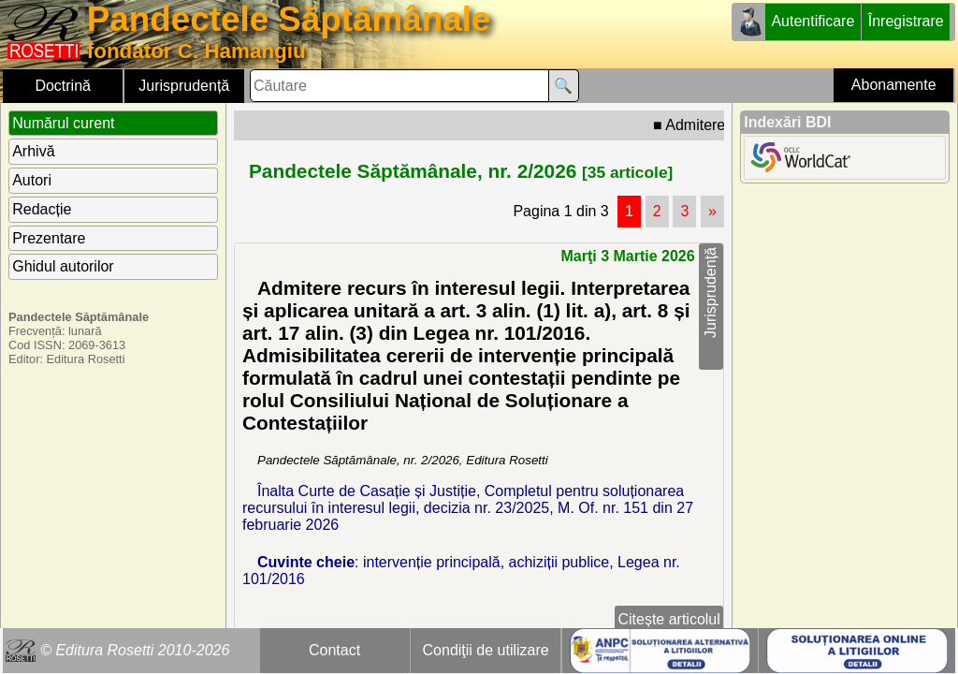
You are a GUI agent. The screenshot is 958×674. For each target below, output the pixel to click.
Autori (31, 180)
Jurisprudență (183, 86)
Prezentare (48, 238)
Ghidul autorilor (63, 266)
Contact (334, 650)
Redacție (41, 209)
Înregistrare (906, 21)
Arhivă (33, 151)
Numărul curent (63, 123)
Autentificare (812, 21)
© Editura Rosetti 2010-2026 (134, 650)
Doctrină (63, 86)
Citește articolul (668, 619)
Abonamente (893, 85)
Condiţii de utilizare (486, 650)
